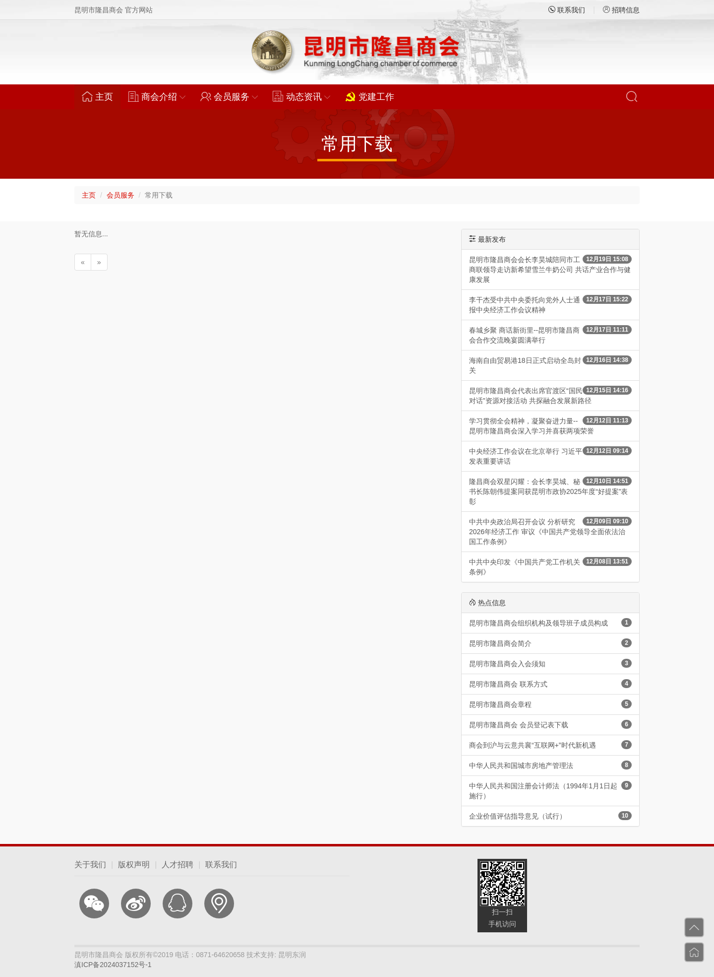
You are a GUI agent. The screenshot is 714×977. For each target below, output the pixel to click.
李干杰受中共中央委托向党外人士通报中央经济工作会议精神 (550, 304)
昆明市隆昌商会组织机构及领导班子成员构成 (550, 622)
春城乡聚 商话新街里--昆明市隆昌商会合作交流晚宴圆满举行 (550, 334)
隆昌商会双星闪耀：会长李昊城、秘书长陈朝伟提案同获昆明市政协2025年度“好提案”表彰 (550, 491)
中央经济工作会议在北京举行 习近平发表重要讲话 (550, 455)
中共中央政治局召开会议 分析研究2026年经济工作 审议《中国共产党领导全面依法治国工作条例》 (550, 531)
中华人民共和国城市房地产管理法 (550, 765)
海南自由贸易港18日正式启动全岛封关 (550, 364)
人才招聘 (177, 864)
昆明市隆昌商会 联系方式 (550, 683)
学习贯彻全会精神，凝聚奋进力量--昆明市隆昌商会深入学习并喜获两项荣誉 (550, 425)
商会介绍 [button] (156, 96)
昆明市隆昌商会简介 (550, 642)
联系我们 (566, 10)
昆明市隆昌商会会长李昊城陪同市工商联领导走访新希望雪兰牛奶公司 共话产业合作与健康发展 (550, 269)
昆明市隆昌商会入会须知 (550, 663)
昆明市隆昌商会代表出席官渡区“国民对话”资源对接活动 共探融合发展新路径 (550, 395)
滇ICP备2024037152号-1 (113, 965)
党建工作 (369, 96)
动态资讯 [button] (301, 96)
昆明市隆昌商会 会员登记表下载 (550, 724)
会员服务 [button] (229, 96)
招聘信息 (621, 10)
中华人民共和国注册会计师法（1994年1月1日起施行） (550, 790)
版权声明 (134, 864)
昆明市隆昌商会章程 (550, 703)
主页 (101, 96)
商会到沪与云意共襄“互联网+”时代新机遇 (550, 744)
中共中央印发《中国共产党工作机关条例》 (550, 566)
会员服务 (120, 195)
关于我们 (90, 864)
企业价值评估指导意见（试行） (550, 815)
